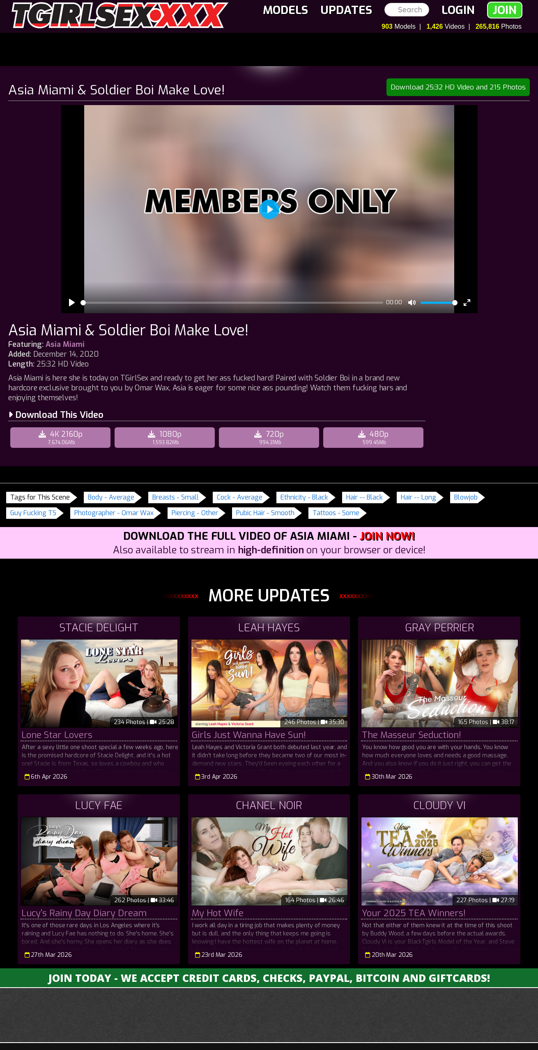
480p (374, 437)
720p (270, 437)
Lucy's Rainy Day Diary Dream (84, 913)
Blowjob (466, 497)
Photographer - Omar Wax (114, 513)
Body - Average (111, 497)
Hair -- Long (418, 497)
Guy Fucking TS (33, 513)
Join (505, 10)
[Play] (71, 302)
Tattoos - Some (336, 513)
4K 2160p (61, 437)
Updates (346, 10)
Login (458, 10)
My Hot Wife (218, 913)
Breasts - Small (175, 497)
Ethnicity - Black (304, 497)
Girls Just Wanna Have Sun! (249, 735)
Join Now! (387, 536)
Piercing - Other (195, 513)
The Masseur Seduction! (411, 735)
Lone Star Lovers (56, 735)
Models (285, 10)
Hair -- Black (364, 497)
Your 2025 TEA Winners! (414, 913)
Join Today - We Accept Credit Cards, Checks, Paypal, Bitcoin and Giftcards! (269, 978)
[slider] (231, 303)
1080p (166, 437)
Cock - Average (239, 497)
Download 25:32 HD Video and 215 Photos (458, 87)
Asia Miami (65, 344)
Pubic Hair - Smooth (265, 513)
